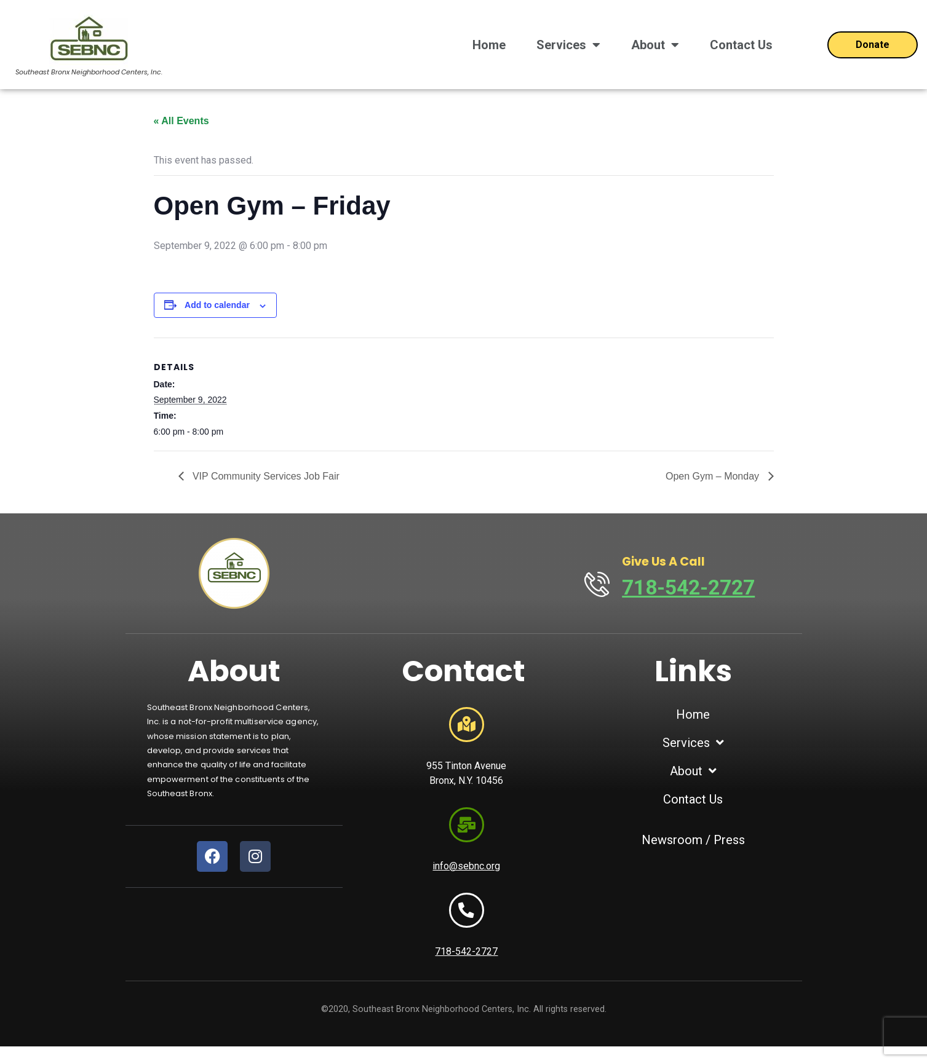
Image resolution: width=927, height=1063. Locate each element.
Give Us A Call (668, 561)
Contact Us (741, 45)
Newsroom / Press (693, 839)
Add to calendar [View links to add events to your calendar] (217, 305)
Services (568, 45)
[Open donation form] (872, 44)
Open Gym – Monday (714, 476)
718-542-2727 (693, 587)
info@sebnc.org (466, 877)
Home (489, 45)
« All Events (181, 121)
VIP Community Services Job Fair (265, 476)
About (655, 45)
